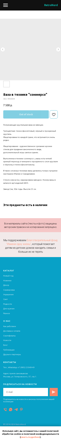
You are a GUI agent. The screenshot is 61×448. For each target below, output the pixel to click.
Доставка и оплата (11, 331)
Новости (7, 340)
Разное (6, 313)
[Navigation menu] (5, 5)
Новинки (7, 280)
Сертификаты (9, 336)
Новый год (8, 276)
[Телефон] (5, 409)
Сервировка (9, 290)
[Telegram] (16, 409)
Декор (6, 285)
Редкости (7, 304)
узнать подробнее (30, 437)
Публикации (8, 350)
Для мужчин (8, 308)
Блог (5, 345)
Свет (5, 299)
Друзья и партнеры (12, 354)
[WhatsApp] (11, 409)
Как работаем (9, 326)
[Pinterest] (21, 409)
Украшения (8, 294)
